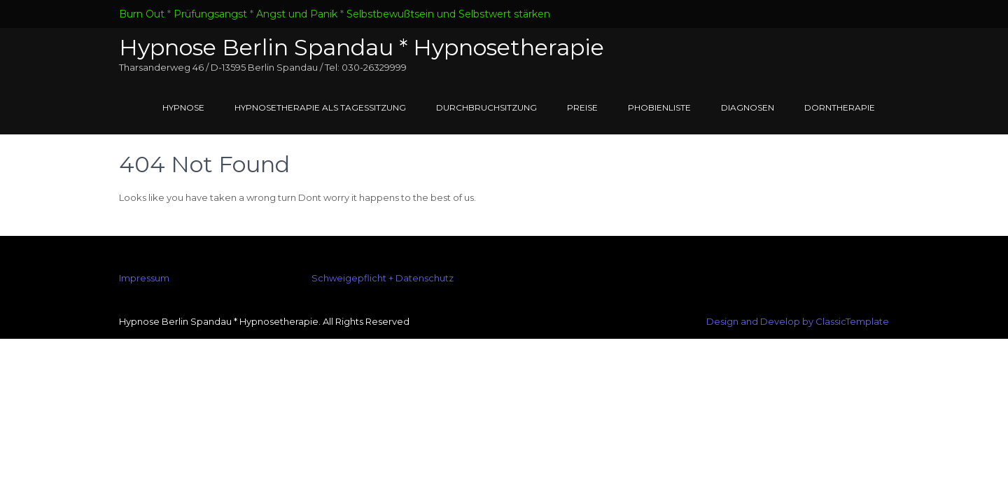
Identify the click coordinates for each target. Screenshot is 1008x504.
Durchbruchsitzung (486, 107)
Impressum (144, 278)
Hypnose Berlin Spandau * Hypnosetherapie (361, 47)
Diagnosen (747, 107)
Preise (582, 107)
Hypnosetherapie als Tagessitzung (320, 107)
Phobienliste (659, 107)
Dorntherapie (839, 107)
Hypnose (183, 107)
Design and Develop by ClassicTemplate (797, 321)
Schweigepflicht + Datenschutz (383, 278)
